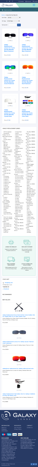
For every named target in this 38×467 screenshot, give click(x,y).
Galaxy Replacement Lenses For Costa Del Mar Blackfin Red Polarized (27, 80)
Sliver (28, 182)
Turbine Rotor (30, 217)
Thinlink (29, 211)
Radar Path (18, 210)
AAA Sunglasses (7, 131)
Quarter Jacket (19, 205)
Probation (17, 204)
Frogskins (6, 230)
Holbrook (17, 146)
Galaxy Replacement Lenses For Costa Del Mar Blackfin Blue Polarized (27, 48)
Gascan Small (18, 134)
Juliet (16, 160)
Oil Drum (17, 196)
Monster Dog (18, 190)
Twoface (29, 221)
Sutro (28, 206)
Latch (16, 166)
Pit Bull (17, 199)
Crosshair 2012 (7, 182)
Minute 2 (17, 189)
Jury (16, 165)
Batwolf (5, 142)
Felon (5, 209)
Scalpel (28, 167)
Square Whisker (31, 194)
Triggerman (30, 214)
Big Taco (6, 144)
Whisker (29, 232)
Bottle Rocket (7, 147)
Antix (5, 138)
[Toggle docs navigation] (33, 5)
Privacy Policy (17, 429)
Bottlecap (6, 148)
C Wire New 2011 (8, 150)
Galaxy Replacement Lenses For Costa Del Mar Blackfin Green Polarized (9, 80)
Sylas (28, 208)
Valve (28, 229)
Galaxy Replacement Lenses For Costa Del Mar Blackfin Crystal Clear (9, 113)
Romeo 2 (29, 159)
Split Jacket (30, 188)
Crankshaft (6, 177)
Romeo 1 (29, 158)
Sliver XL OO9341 (31, 184)
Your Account (17, 427)
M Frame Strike (19, 177)
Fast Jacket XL (7, 206)
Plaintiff (17, 201)
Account (28, 1)
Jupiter (17, 162)
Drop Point (6, 192)
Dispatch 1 (6, 189)
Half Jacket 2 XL (19, 140)
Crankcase (6, 176)
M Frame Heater (19, 171)
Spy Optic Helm (31, 191)
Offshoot (17, 195)
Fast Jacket (6, 205)
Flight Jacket (7, 229)
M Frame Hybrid (19, 175)
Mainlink (17, 184)
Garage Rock (18, 131)
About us (4, 427)
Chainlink (6, 159)
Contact (21, 1)
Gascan (17, 133)
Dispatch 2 (6, 191)
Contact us (29, 427)
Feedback (6, 208)
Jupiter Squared (19, 163)
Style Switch (30, 205)
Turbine (29, 215)
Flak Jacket (6, 223)
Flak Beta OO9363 (8, 218)
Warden (29, 230)
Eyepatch (6, 203)
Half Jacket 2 (18, 139)
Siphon (28, 181)
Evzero (5, 198)
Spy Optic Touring (31, 193)
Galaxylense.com (6, 465)
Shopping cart (9, 282)
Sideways (29, 179)
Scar (28, 168)
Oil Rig (17, 198)
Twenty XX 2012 (31, 218)
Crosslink (6, 185)
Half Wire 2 (18, 143)
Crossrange (6, 186)
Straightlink (30, 203)
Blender (6, 145)
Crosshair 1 (6, 179)
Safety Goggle (30, 164)
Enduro (5, 197)
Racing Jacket (18, 207)
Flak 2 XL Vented (8, 217)
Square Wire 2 (30, 196)
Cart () (34, 1)
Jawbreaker (18, 159)
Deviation (6, 188)
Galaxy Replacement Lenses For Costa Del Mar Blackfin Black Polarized (9, 48)
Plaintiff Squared (19, 202)
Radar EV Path (19, 208)
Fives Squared (7, 212)
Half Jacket (18, 137)
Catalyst (6, 157)
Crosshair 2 (6, 180)
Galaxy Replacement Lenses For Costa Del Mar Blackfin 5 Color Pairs (27, 113)
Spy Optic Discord (31, 190)
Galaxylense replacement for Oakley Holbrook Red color (18, 368)
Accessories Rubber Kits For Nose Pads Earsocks (7, 135)
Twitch (28, 220)
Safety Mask (30, 165)
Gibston (17, 136)
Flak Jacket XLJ (7, 224)
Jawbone (17, 157)
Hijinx (16, 145)
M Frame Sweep (19, 178)
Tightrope (29, 212)
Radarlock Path (19, 215)
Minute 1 (17, 187)
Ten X (28, 209)
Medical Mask (18, 186)
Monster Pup (18, 192)
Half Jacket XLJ (19, 142)
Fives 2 (5, 211)
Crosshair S (6, 183)
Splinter (29, 187)
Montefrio (17, 193)
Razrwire (29, 156)
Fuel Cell (6, 232)
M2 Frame (17, 180)
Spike (28, 185)
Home (3, 15)
